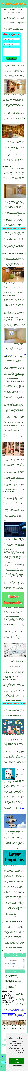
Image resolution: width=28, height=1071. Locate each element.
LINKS (14, 7)
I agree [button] (16, 1059)
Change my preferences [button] (16, 1065)
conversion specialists (7, 179)
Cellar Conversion (5, 1056)
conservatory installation (8, 1013)
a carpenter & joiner (18, 1009)
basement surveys (12, 1008)
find (6, 919)
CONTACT (20, 7)
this (3, 831)
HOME (11, 7)
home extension (16, 1011)
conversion (15, 152)
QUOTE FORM (21, 808)
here (13, 843)
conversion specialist (12, 800)
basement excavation (16, 683)
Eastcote (20, 380)
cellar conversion (17, 94)
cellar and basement (7, 220)
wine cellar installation (20, 471)
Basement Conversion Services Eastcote (13, 950)
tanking (20, 413)
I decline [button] (17, 1062)
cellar (17, 17)
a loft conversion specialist (11, 1005)
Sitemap (3, 1055)
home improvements (12, 1010)
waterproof (15, 406)
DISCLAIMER (24, 7)
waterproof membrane (14, 201)
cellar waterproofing (19, 1015)
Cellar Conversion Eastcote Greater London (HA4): (14, 16)
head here (7, 846)
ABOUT (17, 7)
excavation (4, 689)
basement (10, 145)
